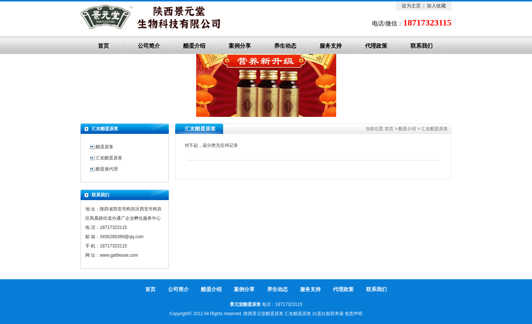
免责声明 (353, 313)
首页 (103, 46)
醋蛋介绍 (194, 46)
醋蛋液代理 (107, 169)
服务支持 (331, 46)
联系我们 (421, 46)
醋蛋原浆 (104, 146)
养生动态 (285, 46)
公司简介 (149, 46)
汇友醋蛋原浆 (434, 128)
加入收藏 (436, 6)
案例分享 (240, 46)
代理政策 (376, 46)
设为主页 (411, 6)
